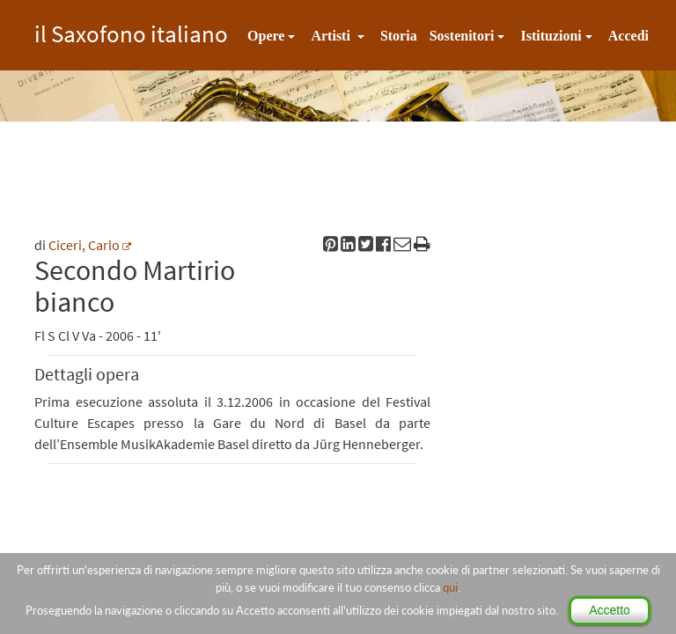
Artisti (332, 35)
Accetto (609, 610)
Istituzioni (550, 35)
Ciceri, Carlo (84, 245)
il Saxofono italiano (131, 31)
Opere (265, 35)
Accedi (628, 35)
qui (450, 587)
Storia (398, 35)
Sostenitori (462, 35)
